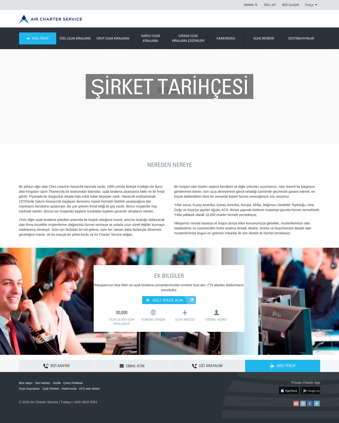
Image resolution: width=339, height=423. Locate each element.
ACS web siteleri (89, 388)
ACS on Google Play (310, 390)
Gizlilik (57, 383)
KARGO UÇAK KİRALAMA (150, 38)
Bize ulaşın (26, 383)
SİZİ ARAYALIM (207, 366)
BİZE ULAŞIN (290, 5)
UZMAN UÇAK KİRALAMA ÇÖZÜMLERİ (188, 38)
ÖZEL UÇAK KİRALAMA (75, 38)
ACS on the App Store (289, 390)
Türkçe (311, 5)
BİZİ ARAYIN (56, 366)
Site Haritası (42, 383)
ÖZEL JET (270, 5)
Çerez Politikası (73, 383)
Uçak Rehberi (50, 388)
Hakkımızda (69, 388)
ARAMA (249, 5)
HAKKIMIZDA (226, 38)
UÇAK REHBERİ (263, 38)
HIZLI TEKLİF (38, 38)
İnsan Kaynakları (29, 388)
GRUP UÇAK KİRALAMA (113, 38)
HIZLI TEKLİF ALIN (164, 300)
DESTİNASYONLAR (301, 38)
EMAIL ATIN (132, 366)
